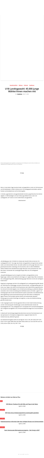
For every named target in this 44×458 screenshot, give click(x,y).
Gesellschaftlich (13, 85)
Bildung (20, 85)
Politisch (26, 85)
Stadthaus (32, 85)
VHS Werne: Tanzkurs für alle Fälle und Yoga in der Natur (22, 404)
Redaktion (19, 94)
